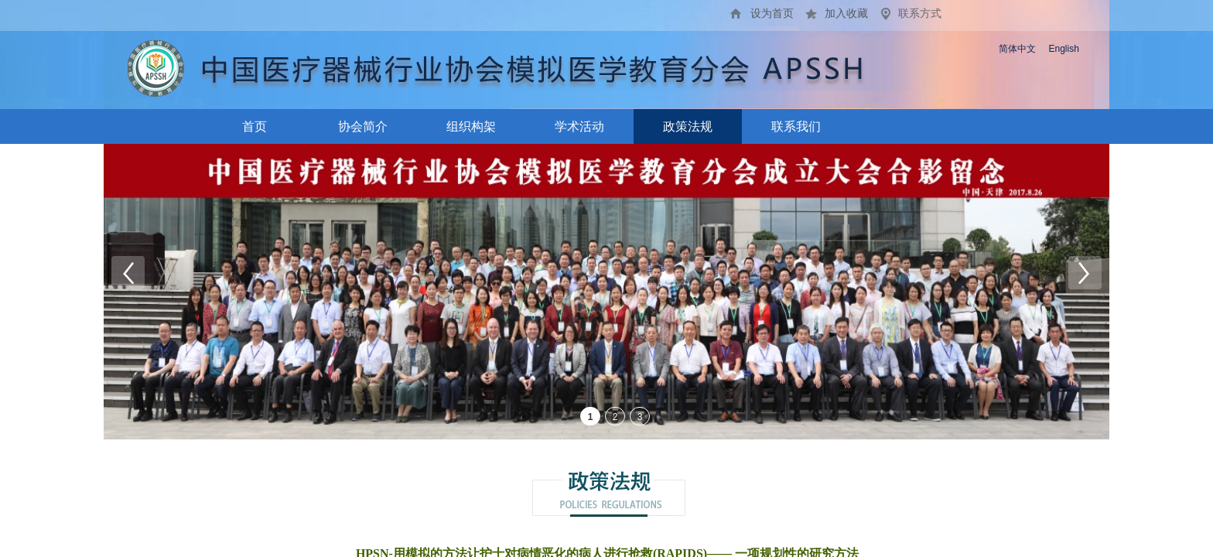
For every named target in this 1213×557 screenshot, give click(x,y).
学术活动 (579, 126)
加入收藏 (846, 13)
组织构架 (471, 126)
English (1063, 48)
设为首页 (772, 13)
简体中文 (1017, 48)
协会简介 (363, 126)
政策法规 (687, 126)
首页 (254, 126)
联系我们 (796, 126)
